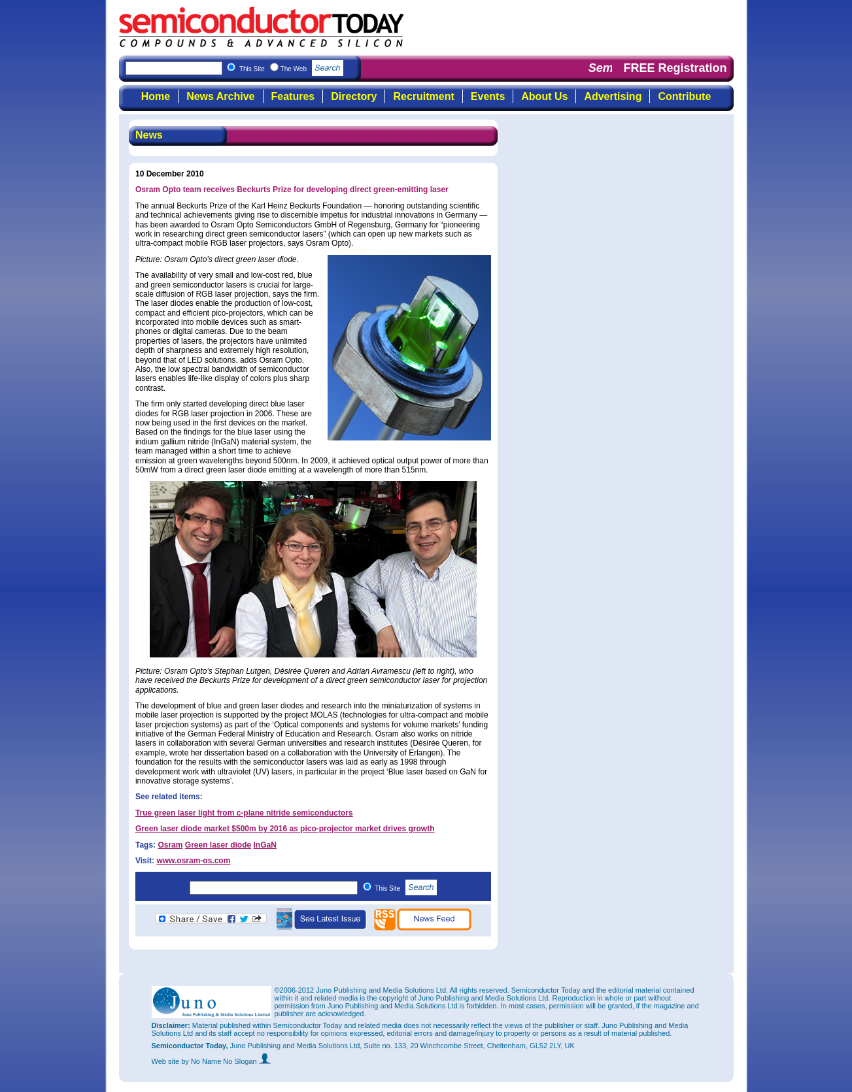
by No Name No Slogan (226, 1061)
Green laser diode (218, 845)
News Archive (220, 96)
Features (293, 96)
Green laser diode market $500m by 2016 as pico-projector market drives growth (285, 828)
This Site (406, 888)
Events (488, 96)
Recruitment (423, 96)
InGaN (265, 845)
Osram (170, 845)
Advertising (612, 96)
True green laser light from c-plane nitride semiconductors (244, 813)
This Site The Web (291, 69)
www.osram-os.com (193, 860)
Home (155, 96)
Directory (354, 96)
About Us (544, 96)
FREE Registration (674, 67)
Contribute (684, 96)
